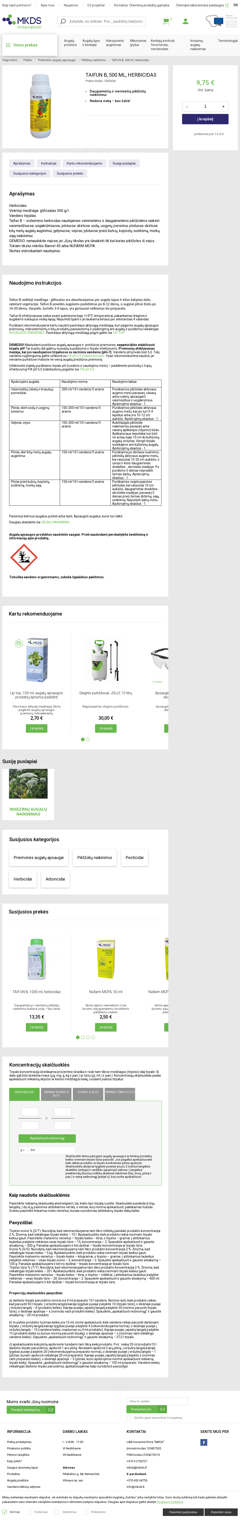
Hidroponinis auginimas (115, 43)
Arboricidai (55, 879)
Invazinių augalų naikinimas (198, 45)
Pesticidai (135, 857)
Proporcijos (24, 1092)
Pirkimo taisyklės (18, 1454)
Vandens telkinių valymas (23, 1487)
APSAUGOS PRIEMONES (27, 333)
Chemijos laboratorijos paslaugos (200, 5)
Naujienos (71, 5)
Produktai (13, 1474)
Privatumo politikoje (170, 1502)
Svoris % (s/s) (88, 1092)
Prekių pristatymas (19, 1442)
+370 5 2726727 (137, 1461)
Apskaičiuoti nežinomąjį (47, 1138)
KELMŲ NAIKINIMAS (56, 522)
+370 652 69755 (137, 1480)
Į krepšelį (36, 728)
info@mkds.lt (136, 1487)
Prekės (29, 60)
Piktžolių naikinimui (95, 60)
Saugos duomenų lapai (22, 1467)
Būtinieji (11, 1512)
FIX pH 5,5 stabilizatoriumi (85, 356)
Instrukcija (48, 163)
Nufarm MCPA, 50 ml (105, 992)
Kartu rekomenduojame (84, 163)
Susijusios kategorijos (29, 173)
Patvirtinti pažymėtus (183, 1512)
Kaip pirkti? (14, 1461)
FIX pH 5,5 (87, 369)
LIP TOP (119, 333)
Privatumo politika (19, 1448)
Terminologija (228, 41)
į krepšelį (205, 119)
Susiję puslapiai (124, 163)
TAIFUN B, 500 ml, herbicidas (130, 60)
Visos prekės (25, 45)
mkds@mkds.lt (137, 1467)
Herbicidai (23, 879)
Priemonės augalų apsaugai (58, 60)
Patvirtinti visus (221, 1512)
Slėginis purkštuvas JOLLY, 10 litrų (105, 693)
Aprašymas (21, 163)
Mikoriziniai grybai (138, 43)
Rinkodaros (95, 1512)
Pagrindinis (11, 60)
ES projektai (96, 5)
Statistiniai (66, 1512)
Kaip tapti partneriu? (16, 5)
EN (236, 5)
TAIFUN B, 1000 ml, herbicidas (37, 992)
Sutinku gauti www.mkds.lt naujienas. (155, 1418)
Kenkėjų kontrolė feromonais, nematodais (163, 45)
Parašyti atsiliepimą (33, 1410)
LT (227, 5)
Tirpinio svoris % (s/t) (56, 1093)
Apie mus (48, 5)
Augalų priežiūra (70, 43)
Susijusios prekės (70, 173)
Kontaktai (121, 5)
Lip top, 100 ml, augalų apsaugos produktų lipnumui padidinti (36, 695)
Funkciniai (37, 1512)
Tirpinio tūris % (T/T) (120, 1092)
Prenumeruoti (149, 1409)
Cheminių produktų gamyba (149, 5)
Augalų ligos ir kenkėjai (91, 43)
